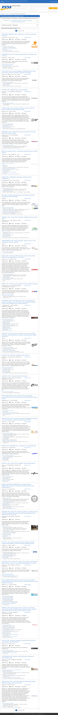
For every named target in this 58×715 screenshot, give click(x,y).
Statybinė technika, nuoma (13, 128)
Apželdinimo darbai (6, 527)
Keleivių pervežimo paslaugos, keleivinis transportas (10, 211)
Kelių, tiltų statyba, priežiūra (6, 368)
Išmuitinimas (5, 558)
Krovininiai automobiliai (6, 627)
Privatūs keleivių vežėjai (20, 413)
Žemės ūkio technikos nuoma (7, 637)
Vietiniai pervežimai (6, 84)
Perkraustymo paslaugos (12, 47)
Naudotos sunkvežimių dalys (7, 670)
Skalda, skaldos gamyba (6, 323)
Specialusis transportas (23, 704)
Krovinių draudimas (6, 278)
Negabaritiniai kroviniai (17, 146)
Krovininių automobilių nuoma (7, 631)
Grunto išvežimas (11, 232)
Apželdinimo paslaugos (13, 527)
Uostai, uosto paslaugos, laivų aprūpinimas (9, 603)
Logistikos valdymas (13, 191)
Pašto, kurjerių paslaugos (6, 85)
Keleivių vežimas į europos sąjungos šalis (9, 212)
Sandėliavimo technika (13, 441)
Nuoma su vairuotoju (14, 210)
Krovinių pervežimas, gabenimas (8, 83)
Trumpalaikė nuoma (21, 210)
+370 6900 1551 (33, 713)
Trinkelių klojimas (24, 528)
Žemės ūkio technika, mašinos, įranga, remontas (9, 636)
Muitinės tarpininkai (14, 439)
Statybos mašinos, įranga (6, 127)
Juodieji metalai (5, 66)
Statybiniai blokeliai (6, 329)
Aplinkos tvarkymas (6, 625)
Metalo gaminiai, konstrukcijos (7, 67)
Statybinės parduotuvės (11, 167)
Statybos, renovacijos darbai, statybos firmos (9, 508)
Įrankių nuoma (5, 165)
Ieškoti (53, 8)
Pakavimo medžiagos (8, 51)
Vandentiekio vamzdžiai (14, 325)
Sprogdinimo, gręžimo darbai (6, 326)
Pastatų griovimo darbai (6, 321)
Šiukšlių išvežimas (11, 126)
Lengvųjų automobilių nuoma (19, 209)
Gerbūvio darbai (5, 232)
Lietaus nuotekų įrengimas (7, 528)
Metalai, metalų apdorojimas (6, 65)
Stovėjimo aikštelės (11, 369)
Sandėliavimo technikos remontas (22, 441)
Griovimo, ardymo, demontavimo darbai (8, 533)
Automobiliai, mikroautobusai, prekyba (8, 626)
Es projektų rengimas (6, 635)
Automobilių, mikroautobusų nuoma (8, 208)
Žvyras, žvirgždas (16, 323)
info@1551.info (41, 713)
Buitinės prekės (5, 167)
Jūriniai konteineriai (6, 601)
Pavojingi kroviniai (24, 146)
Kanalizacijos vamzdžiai (6, 325)
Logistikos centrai (12, 436)
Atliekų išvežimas (5, 126)
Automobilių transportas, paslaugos (7, 46)
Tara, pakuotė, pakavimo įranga (7, 50)
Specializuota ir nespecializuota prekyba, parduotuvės (10, 173)
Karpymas (9, 66)
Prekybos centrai (5, 166)
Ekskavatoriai (11, 372)
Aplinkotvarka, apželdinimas (6, 231)
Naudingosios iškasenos (6, 322)
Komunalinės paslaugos (6, 125)
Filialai (17, 37)
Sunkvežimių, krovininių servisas (19, 678)
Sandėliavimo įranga (6, 441)
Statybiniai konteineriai (21, 128)
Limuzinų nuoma (27, 209)
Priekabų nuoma (15, 631)
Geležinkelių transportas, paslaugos (7, 598)
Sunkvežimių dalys (10, 678)
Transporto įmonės (25, 83)
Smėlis (12, 323)
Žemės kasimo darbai (6, 233)
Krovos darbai (5, 49)
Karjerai (4, 479)
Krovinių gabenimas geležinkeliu (8, 599)
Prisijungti (51, 1)
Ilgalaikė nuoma (11, 209)
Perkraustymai (5, 47)
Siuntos (4, 280)
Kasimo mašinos (10, 237)
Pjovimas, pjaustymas (15, 66)
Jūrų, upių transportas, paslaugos (7, 556)
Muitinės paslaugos (5, 438)
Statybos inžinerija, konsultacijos (7, 330)
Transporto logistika (27, 191)
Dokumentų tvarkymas (6, 439)
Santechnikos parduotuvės (7, 169)
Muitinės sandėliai (10, 558)
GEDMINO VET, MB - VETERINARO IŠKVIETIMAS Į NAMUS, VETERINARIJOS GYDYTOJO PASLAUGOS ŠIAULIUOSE (20, 21)
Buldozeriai (4, 537)
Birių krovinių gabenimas (7, 235)
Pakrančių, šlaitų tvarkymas (19, 232)
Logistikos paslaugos (6, 191)
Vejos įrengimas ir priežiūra (14, 500)
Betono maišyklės (5, 372)
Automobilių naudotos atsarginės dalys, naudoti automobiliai (11, 669)
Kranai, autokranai (5, 128)
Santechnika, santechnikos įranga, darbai (8, 168)
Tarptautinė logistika (20, 191)
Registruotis (55, 1)
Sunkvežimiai (5, 678)
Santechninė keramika (15, 169)
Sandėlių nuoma (5, 442)
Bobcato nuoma (5, 237)
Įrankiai (3, 164)
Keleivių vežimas (5, 411)
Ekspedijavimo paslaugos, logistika (7, 277)
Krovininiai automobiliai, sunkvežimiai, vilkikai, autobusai (11, 148)
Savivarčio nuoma (17, 237)
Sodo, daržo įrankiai (6, 171)
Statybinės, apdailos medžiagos (7, 328)
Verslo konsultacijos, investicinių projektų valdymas (10, 634)
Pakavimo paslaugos (15, 51)
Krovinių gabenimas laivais (14, 601)
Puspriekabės (13, 627)
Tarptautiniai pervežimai (17, 83)
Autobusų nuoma (5, 209)
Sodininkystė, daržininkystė (6, 170)
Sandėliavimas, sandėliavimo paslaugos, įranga (9, 48)
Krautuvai (14, 537)
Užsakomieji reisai (19, 212)
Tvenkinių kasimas (27, 232)
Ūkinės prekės (26, 167)
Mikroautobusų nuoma (6, 210)
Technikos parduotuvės (19, 167)
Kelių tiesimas (5, 369)
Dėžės (4, 51)
